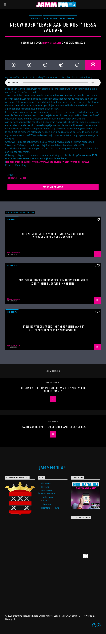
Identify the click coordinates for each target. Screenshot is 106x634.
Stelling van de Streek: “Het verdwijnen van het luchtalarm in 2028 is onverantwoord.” (53, 328)
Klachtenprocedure (50, 508)
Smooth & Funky (67, 18)
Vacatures (47, 504)
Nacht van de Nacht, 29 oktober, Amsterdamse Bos (54, 427)
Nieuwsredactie (51, 43)
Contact (46, 500)
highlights (36, 18)
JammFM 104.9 (53, 468)
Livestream (46, 483)
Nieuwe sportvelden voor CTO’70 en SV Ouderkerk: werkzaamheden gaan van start (53, 236)
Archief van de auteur (53, 187)
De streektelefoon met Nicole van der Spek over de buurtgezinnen (53, 390)
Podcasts (45, 486)
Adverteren (48, 497)
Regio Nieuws (50, 18)
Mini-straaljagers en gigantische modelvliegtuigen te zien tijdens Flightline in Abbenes (53, 282)
